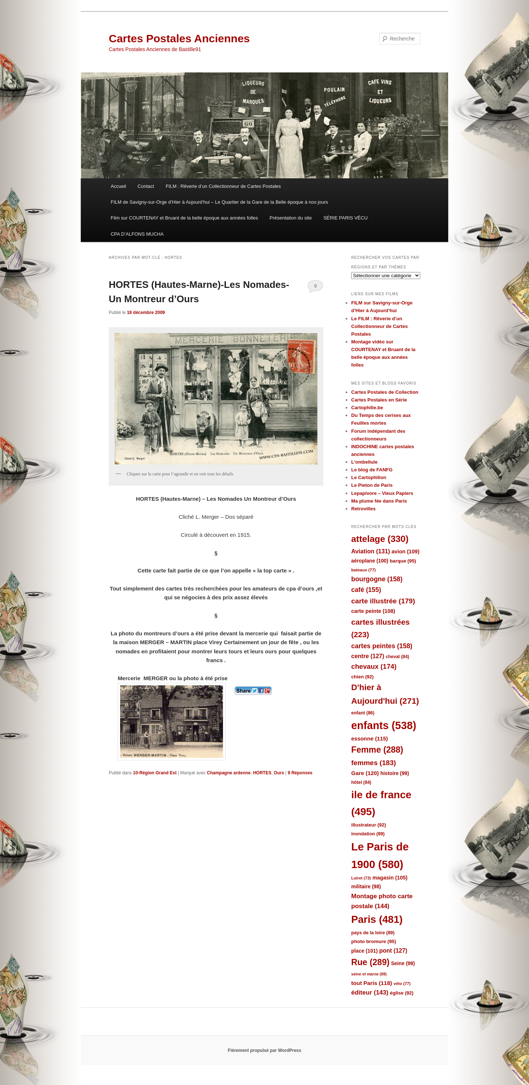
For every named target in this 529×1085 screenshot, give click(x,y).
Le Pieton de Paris (372, 485)
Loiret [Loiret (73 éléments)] (361, 878)
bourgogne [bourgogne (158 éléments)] (377, 579)
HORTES (262, 772)
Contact (146, 186)
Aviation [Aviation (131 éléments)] (370, 551)
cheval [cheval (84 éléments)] (397, 656)
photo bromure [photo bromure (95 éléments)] (373, 941)
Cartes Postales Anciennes (179, 38)
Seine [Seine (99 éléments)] (403, 963)
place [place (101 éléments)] (364, 951)
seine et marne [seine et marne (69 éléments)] (369, 974)
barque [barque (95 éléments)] (403, 561)
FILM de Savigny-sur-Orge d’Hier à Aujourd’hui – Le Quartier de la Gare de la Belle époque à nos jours (219, 202)
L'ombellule (364, 462)
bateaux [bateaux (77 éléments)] (363, 570)
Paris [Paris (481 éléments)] (377, 919)
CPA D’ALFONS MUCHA (137, 234)
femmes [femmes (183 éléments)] (373, 763)
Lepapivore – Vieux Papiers (382, 493)
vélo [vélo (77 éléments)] (402, 983)
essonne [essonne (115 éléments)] (369, 738)
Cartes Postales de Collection (384, 392)
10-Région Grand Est (155, 772)
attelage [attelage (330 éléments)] (380, 539)
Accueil (118, 186)
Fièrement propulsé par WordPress (264, 1050)
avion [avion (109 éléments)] (406, 551)
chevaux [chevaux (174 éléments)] (373, 666)
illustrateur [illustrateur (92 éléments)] (368, 825)
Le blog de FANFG (372, 469)
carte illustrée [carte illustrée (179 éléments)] (383, 601)
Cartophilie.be (367, 407)
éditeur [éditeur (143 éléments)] (369, 992)
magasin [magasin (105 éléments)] (390, 878)
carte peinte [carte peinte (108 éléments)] (373, 611)
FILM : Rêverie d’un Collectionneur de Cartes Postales (223, 186)
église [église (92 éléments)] (401, 993)
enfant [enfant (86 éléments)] (362, 712)
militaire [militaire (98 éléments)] (366, 886)
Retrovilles (363, 508)
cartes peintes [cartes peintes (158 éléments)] (381, 646)
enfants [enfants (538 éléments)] (383, 725)
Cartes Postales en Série (379, 400)
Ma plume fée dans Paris (379, 501)
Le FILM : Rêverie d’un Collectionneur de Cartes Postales (379, 326)
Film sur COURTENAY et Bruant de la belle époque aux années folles (184, 218)
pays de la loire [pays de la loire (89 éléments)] (373, 932)
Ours (279, 772)
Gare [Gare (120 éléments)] (365, 773)
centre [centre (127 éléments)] (367, 656)
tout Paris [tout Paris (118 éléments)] (371, 983)
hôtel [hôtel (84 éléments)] (361, 782)
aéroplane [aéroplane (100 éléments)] (369, 561)
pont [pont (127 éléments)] (393, 950)
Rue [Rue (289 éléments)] (370, 962)
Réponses (300, 772)
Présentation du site (291, 218)
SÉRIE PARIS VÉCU (345, 218)
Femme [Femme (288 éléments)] (377, 749)
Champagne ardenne (229, 772)
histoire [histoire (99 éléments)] (394, 773)
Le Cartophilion (368, 477)
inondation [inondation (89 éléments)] (368, 833)
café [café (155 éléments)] (366, 589)
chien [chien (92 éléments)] (362, 676)
